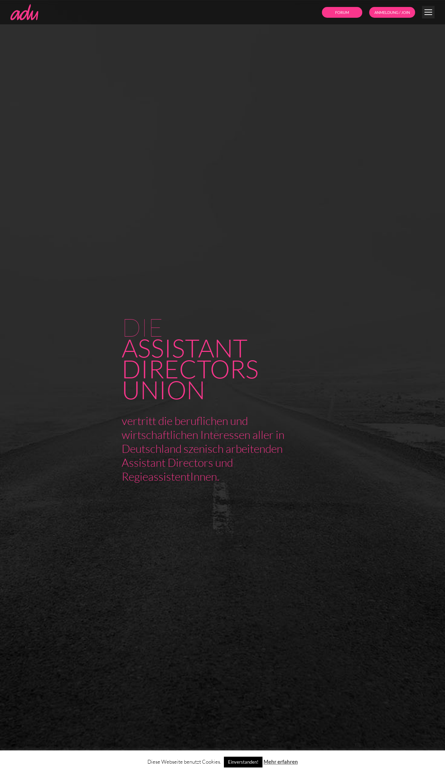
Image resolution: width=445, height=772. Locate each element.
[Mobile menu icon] (428, 12)
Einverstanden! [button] (243, 762)
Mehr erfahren (281, 761)
